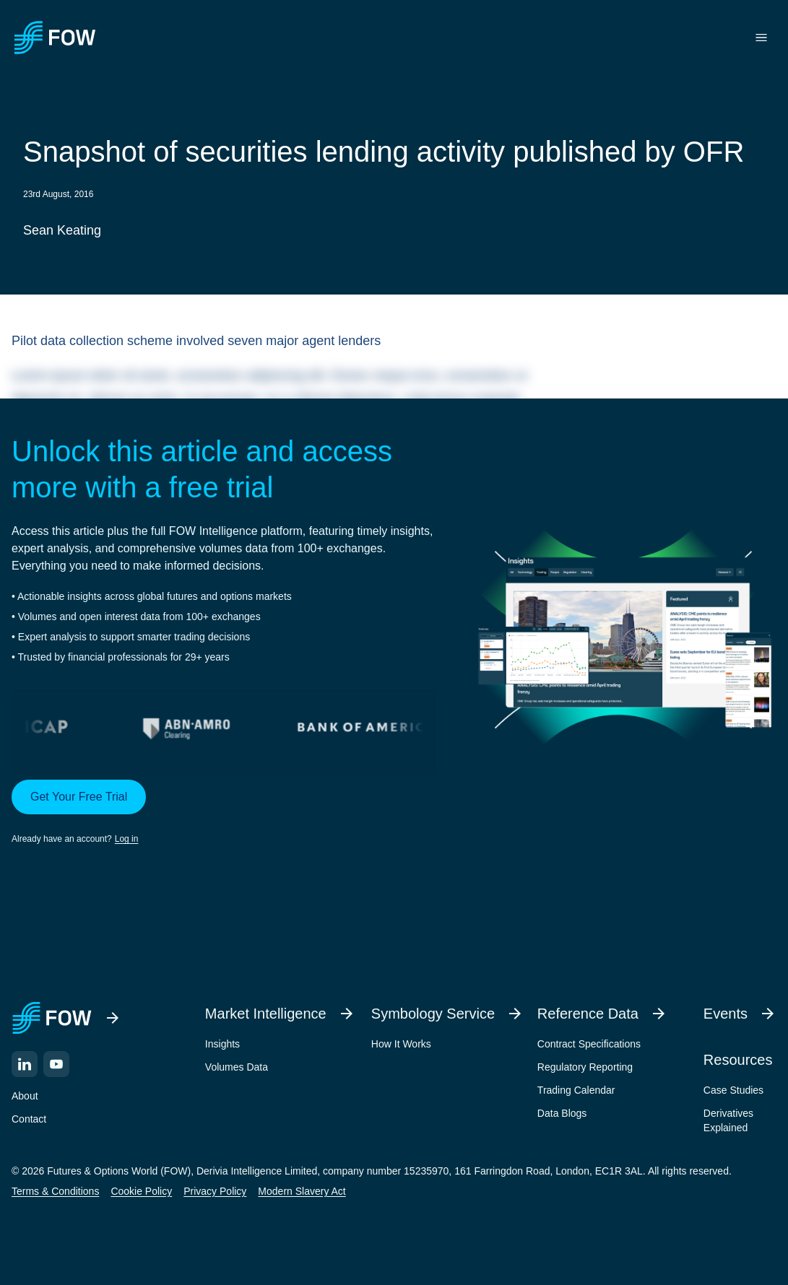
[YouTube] (56, 1064)
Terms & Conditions (55, 1191)
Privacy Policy (214, 1191)
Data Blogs (561, 1113)
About (25, 1096)
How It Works (401, 1044)
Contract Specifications (589, 1044)
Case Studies (733, 1090)
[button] (224, 813)
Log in (127, 839)
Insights (222, 1044)
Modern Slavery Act (301, 1191)
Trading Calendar (576, 1090)
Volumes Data (236, 1067)
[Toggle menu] (761, 37)
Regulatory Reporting (585, 1067)
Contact (29, 1119)
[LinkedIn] (25, 1064)
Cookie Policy (141, 1191)
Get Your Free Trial (78, 796)
